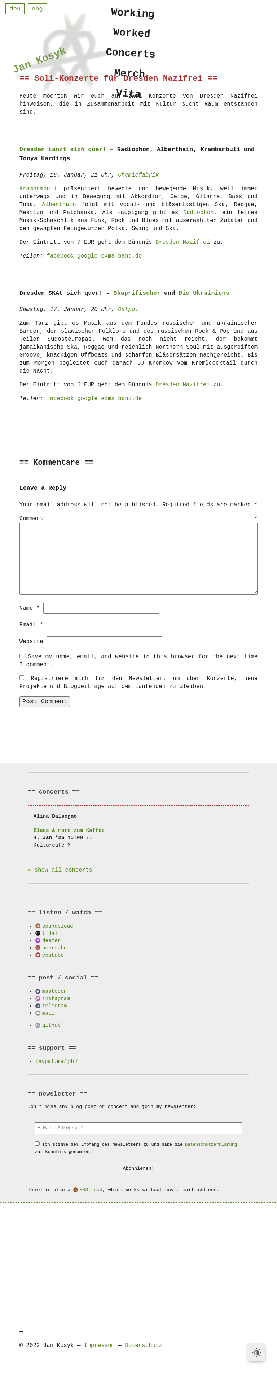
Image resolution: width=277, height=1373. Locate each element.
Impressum (99, 1345)
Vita (128, 98)
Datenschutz (143, 1345)
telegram (54, 1005)
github (51, 1024)
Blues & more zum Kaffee (69, 829)
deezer (51, 940)
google (87, 256)
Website (31, 641)
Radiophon (198, 213)
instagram (56, 998)
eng (37, 9)
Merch (130, 77)
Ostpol (128, 310)
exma (108, 256)
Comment (138, 519)
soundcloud (57, 925)
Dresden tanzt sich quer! (62, 149)
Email (31, 625)
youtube (53, 954)
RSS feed (91, 1189)
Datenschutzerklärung (211, 1144)
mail (48, 1012)
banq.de (130, 256)
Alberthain (59, 205)
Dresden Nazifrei (182, 242)
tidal (50, 933)
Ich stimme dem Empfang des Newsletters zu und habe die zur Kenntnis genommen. (136, 1148)
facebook (60, 256)
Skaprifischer (137, 293)
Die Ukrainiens (204, 293)
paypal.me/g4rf (57, 1061)
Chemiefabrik (138, 175)
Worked (132, 34)
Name (29, 608)
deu (15, 9)
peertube (54, 947)
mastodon (54, 990)
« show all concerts (60, 870)
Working (133, 13)
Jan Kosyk (39, 61)
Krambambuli (38, 189)
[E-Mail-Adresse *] (138, 1128)
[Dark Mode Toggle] (256, 1352)
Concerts (131, 55)
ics (90, 837)
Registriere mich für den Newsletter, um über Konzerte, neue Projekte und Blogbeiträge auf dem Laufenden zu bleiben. (138, 682)
